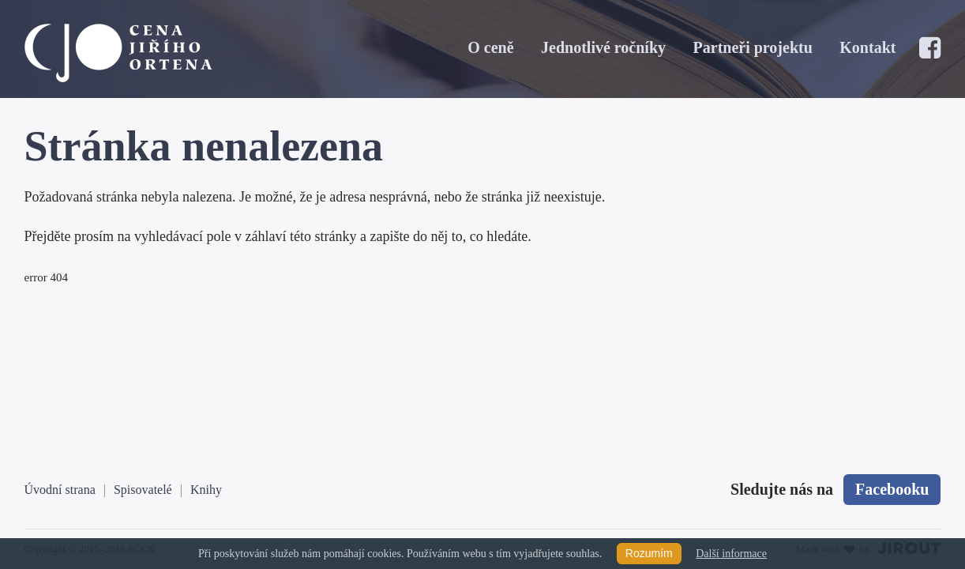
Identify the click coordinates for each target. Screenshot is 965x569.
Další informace (731, 554)
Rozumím (649, 553)
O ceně (490, 47)
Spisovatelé (143, 489)
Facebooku (892, 489)
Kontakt (867, 47)
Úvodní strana (60, 489)
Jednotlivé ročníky (603, 47)
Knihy (206, 489)
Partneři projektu (753, 47)
